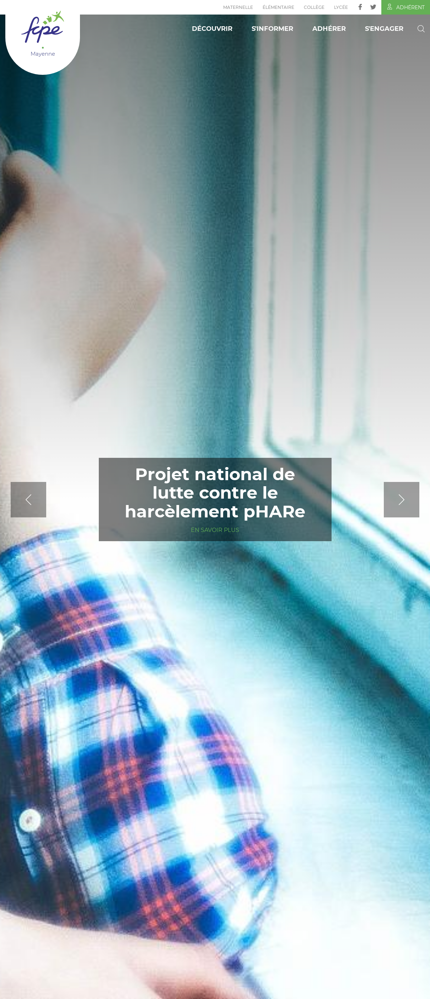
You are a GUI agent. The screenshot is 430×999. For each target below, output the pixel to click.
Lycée (341, 7)
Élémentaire (278, 7)
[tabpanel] (215, 499)
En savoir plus (215, 530)
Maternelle (238, 7)
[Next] (383, 499)
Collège (314, 7)
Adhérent (406, 7)
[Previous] (46, 499)
